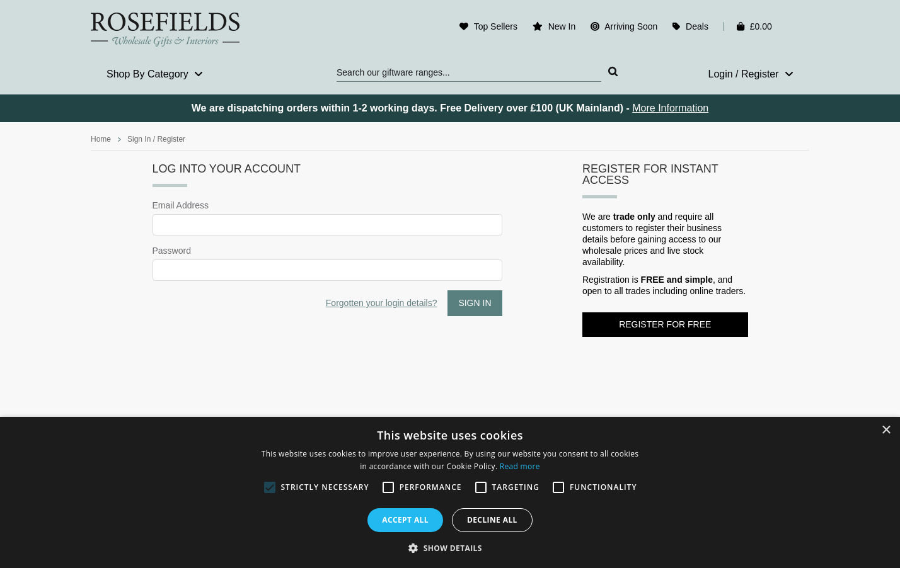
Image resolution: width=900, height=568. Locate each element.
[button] (450, 547)
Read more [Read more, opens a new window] (520, 466)
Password (172, 251)
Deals (697, 26)
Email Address (181, 205)
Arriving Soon (630, 26)
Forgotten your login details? (381, 303)
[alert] (450, 492)
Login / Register (750, 74)
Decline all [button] (492, 519)
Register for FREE (665, 324)
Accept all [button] (405, 519)
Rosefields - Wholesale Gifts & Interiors (174, 30)
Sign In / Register (156, 139)
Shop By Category (155, 74)
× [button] (886, 430)
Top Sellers (495, 26)
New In (562, 26)
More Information (670, 108)
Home (101, 139)
